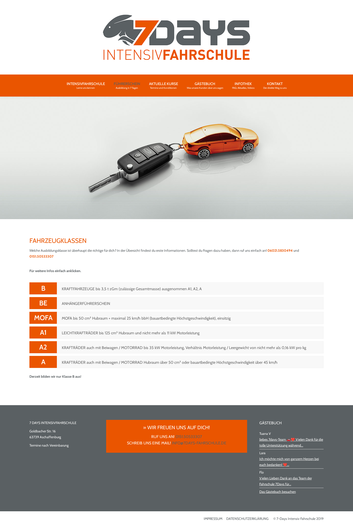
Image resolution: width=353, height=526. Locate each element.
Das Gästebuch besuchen (277, 491)
